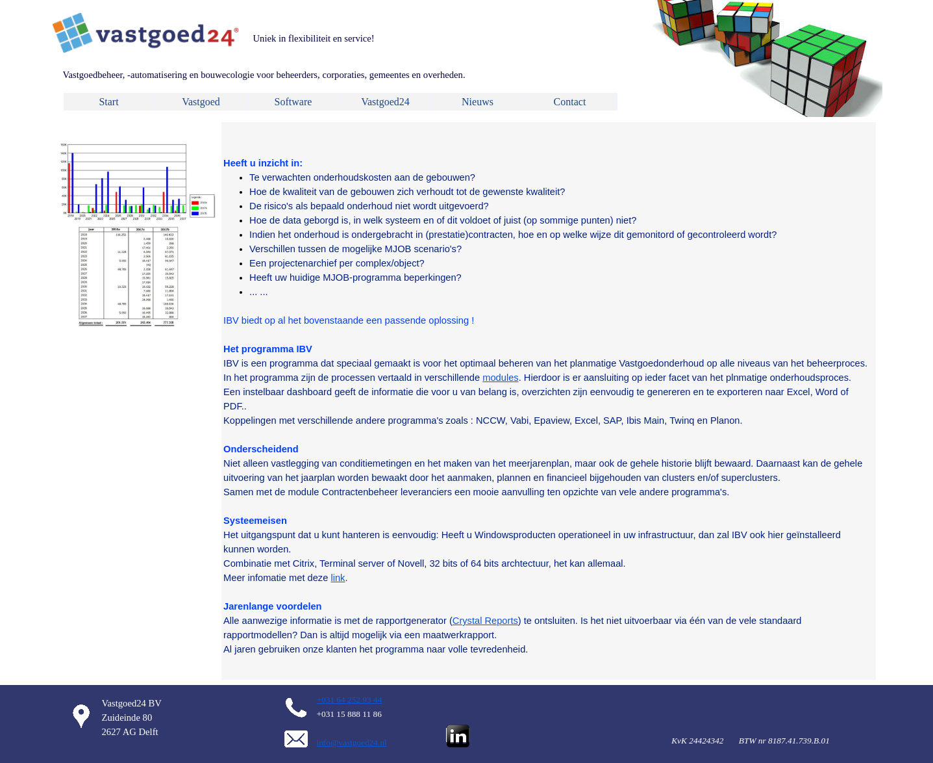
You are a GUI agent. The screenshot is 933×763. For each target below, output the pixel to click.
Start (108, 101)
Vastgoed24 (385, 101)
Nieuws (477, 101)
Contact (570, 101)
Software (293, 101)
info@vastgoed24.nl (352, 742)
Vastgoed (201, 101)
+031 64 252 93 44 (349, 700)
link (337, 578)
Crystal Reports (485, 620)
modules (500, 377)
